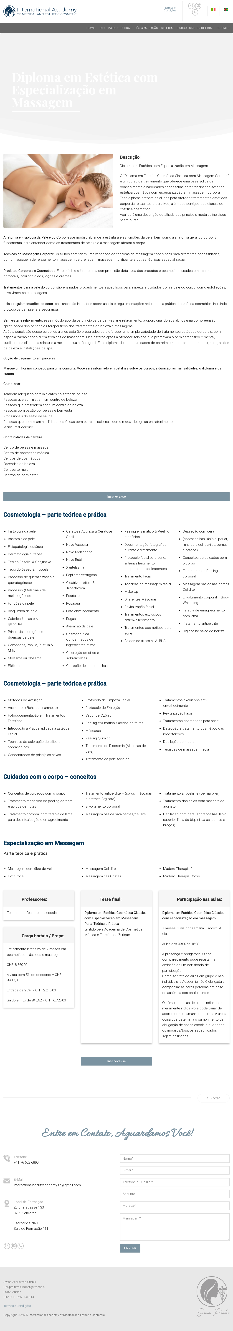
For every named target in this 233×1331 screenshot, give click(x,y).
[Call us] (195, 12)
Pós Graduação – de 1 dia (154, 28)
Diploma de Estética (115, 28)
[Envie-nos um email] (198, 6)
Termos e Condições (17, 1306)
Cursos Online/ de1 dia (194, 28)
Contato (223, 28)
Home (90, 28)
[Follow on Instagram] (191, 6)
